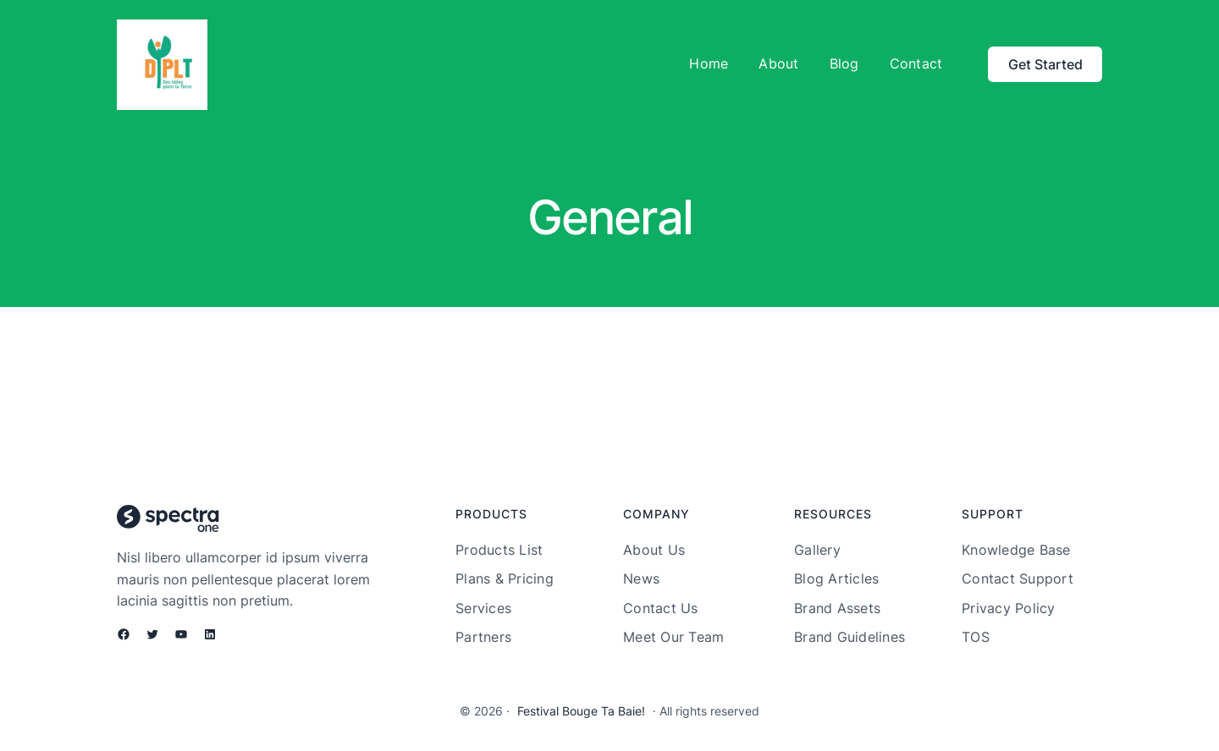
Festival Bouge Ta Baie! (581, 711)
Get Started (1045, 64)
